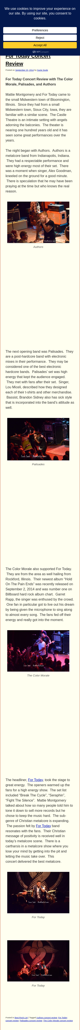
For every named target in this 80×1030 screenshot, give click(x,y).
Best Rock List (21, 1017)
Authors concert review (46, 1017)
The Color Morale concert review (58, 1020)
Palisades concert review (31, 1020)
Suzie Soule (42, 70)
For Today (35, 780)
